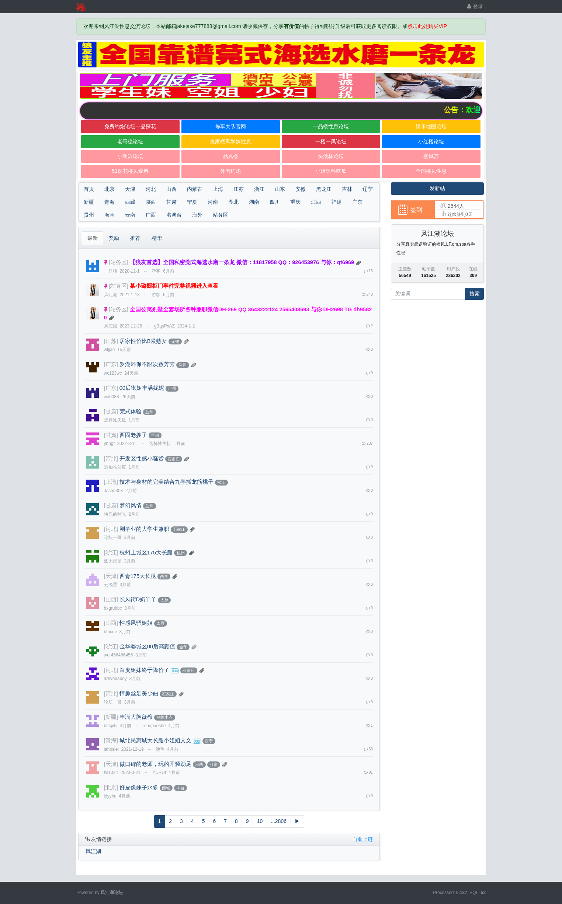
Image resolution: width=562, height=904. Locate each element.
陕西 (151, 202)
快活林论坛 (331, 156)
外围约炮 (230, 171)
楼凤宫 (431, 156)
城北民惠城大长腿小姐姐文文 (155, 740)
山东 (280, 189)
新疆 (89, 202)
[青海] (111, 740)
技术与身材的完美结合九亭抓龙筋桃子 (166, 482)
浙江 (259, 189)
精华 (157, 238)
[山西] (111, 599)
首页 (89, 189)
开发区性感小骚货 (141, 459)
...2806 (279, 821)
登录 (475, 6)
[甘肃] (111, 411)
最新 (92, 238)
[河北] (111, 459)
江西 (316, 202)
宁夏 (192, 202)
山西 (171, 189)
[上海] (111, 482)
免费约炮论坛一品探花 (130, 126)
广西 (151, 215)
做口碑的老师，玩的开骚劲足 (155, 764)
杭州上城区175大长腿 (146, 553)
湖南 (254, 202)
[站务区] (118, 262)
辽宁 (367, 189)
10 (260, 821)
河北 (151, 189)
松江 (221, 482)
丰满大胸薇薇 (136, 717)
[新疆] (111, 717)
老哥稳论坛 (130, 141)
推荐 (135, 238)
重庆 (295, 202)
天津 (130, 189)
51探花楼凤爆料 (130, 171)
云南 (130, 215)
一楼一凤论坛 (330, 141)
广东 (357, 202)
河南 (213, 202)
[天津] (111, 576)
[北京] (111, 788)
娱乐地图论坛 (431, 126)
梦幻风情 (130, 505)
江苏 (238, 189)
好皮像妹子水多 (138, 788)
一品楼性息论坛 (331, 126)
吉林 (347, 189)
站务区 (220, 215)
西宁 (209, 741)
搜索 (474, 294)
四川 (275, 202)
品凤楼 (230, 156)
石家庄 (173, 459)
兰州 (149, 412)
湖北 (233, 202)
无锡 (175, 341)
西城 (166, 788)
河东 (213, 764)
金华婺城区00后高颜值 (147, 646)
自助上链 (362, 839)
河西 (199, 764)
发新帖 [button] (437, 188)
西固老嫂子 (133, 435)
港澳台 (174, 215)
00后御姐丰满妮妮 (141, 388)
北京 (109, 189)
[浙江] (111, 553)
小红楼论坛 (431, 141)
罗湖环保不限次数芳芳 (147, 364)
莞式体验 (130, 411)
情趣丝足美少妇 (138, 694)
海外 (197, 215)
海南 (109, 215)
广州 (172, 388)
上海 (218, 189)
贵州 (89, 215)
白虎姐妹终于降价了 (144, 670)
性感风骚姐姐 (136, 623)
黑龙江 (324, 189)
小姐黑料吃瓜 (330, 171)
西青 (164, 576)
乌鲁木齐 (164, 717)
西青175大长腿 (137, 576)
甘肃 (171, 202)
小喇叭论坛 (130, 156)
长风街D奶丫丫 (138, 599)
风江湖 (93, 851)
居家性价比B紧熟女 (143, 341)
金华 (183, 647)
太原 (164, 600)
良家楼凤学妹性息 (230, 141)
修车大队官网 (230, 126)
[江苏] (111, 341)
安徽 (300, 189)
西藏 (130, 202)
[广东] (111, 364)
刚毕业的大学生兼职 (144, 529)
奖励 (114, 238)
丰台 (180, 788)
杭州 (181, 553)
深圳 (182, 364)
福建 (337, 202)
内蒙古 (194, 189)
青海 (109, 202)
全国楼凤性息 (431, 171)
